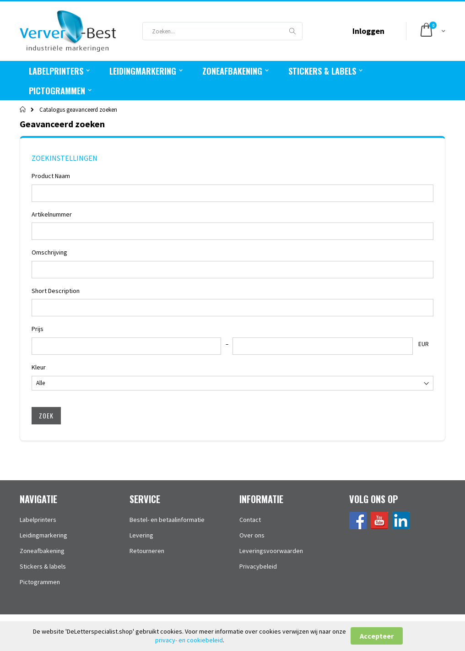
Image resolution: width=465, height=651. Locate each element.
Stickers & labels (43, 566)
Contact (250, 519)
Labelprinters (38, 519)
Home (23, 109)
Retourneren (147, 551)
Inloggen (368, 31)
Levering (141, 535)
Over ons (252, 535)
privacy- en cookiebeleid (189, 640)
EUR (423, 344)
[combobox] (222, 31)
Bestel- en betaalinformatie (167, 519)
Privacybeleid (258, 566)
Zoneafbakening (42, 551)
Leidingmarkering (43, 535)
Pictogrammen (40, 582)
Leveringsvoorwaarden (271, 551)
